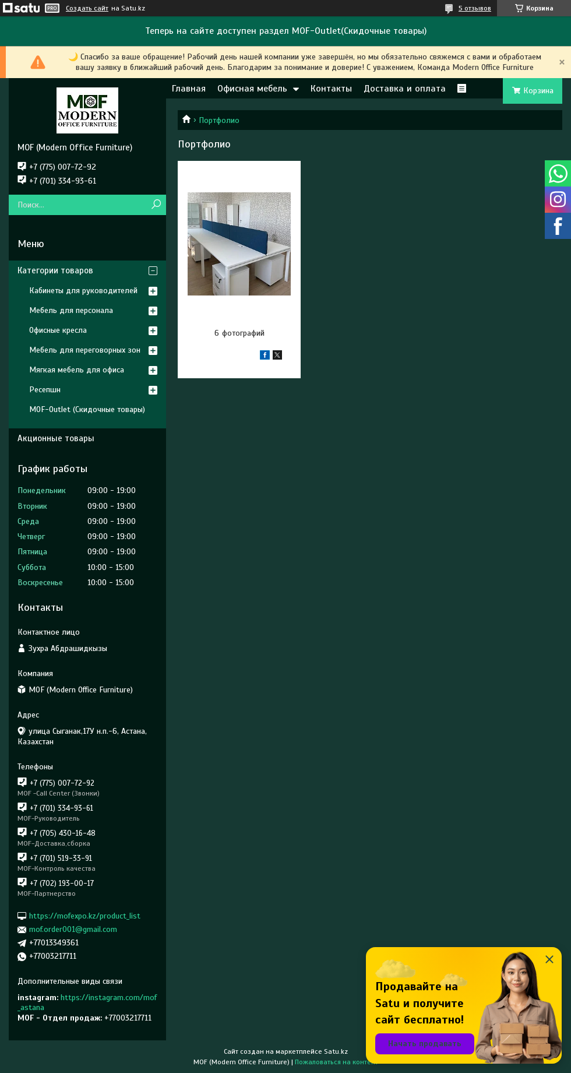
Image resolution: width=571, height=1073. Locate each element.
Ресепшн (45, 390)
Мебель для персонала (71, 310)
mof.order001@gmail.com (73, 929)
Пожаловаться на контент (336, 1062)
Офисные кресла (58, 330)
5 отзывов (475, 8)
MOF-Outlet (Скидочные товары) (87, 409)
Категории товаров (55, 270)
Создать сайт (87, 8)
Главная (189, 88)
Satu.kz (336, 1051)
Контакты (331, 88)
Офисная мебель (252, 88)
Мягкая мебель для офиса (76, 370)
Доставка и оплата (405, 88)
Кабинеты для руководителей (83, 290)
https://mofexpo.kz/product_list (84, 916)
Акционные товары (55, 438)
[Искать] (156, 205)
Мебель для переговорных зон (84, 350)
